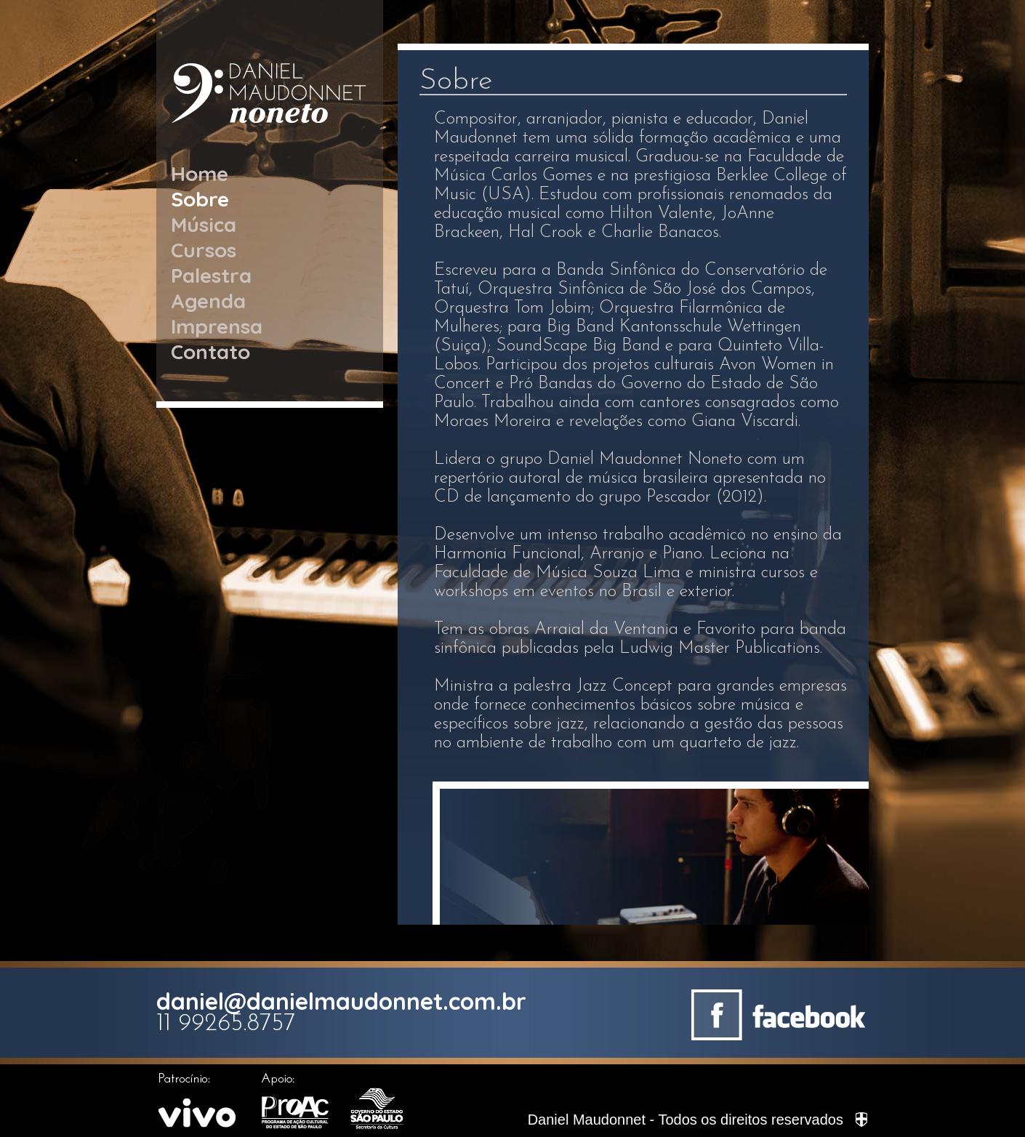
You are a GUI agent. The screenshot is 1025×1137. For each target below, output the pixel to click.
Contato (210, 351)
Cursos (203, 249)
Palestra (211, 275)
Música (203, 224)
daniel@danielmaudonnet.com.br (341, 1001)
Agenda (208, 300)
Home (199, 173)
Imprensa (216, 326)
